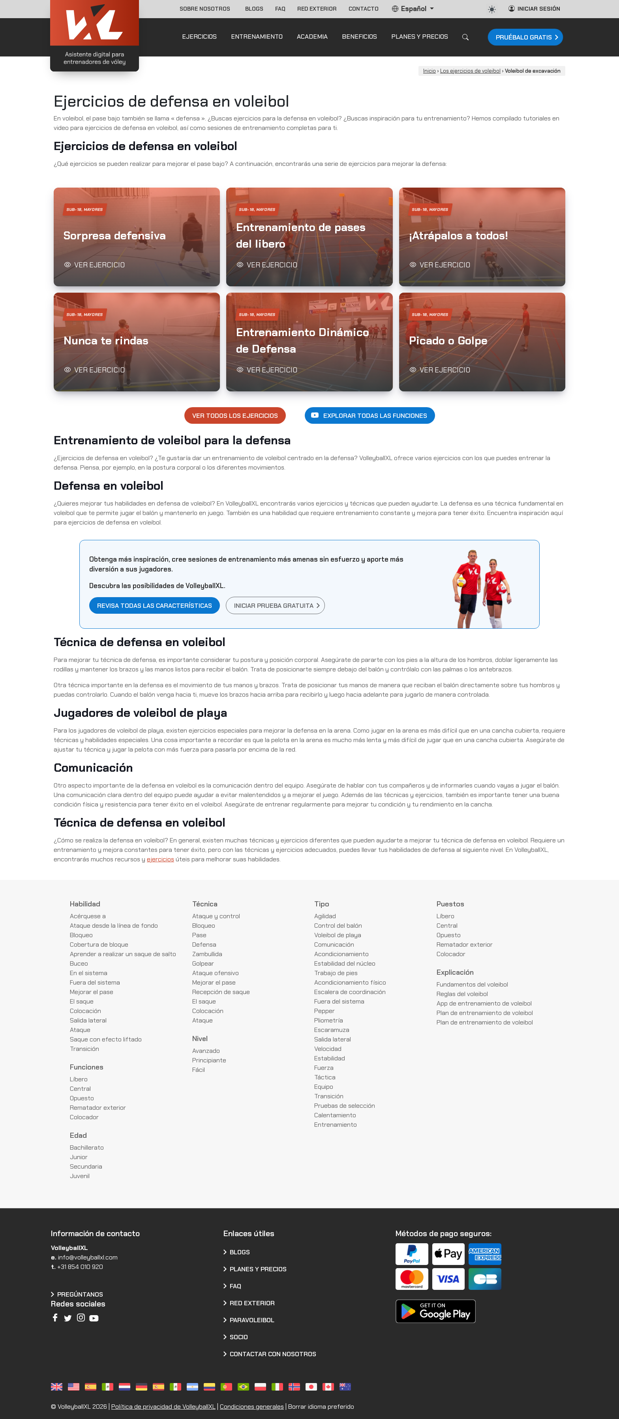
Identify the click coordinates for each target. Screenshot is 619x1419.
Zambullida (207, 954)
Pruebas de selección (344, 1105)
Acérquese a (88, 916)
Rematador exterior (98, 1107)
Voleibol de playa (337, 935)
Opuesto (82, 1098)
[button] (137, 237)
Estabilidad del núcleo (344, 963)
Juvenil (80, 1176)
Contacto (364, 8)
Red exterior (317, 8)
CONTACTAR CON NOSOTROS (273, 1354)
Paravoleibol (252, 1320)
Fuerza (324, 1068)
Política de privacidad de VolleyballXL (163, 1406)
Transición (84, 1049)
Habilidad (85, 904)
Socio (239, 1337)
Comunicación (334, 944)
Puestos (450, 904)
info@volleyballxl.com (88, 1257)
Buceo (79, 963)
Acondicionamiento (341, 954)
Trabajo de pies (336, 973)
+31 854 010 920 (80, 1267)
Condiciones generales (252, 1406)
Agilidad (325, 916)
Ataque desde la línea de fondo (114, 925)
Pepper (324, 1011)
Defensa (204, 944)
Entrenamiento (335, 1124)
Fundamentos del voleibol (472, 984)
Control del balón (338, 925)
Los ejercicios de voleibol (470, 71)
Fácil (198, 1070)
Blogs (254, 8)
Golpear (203, 963)
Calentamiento (335, 1115)
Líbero (79, 1079)
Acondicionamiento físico (350, 982)
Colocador (84, 1117)
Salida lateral (88, 1020)
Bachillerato (87, 1147)
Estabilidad (329, 1058)
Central (80, 1088)
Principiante (209, 1060)
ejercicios (160, 859)
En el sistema (88, 973)
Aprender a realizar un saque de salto (123, 954)
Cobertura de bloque (99, 944)
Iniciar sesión (534, 8)
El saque (82, 1001)
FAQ (280, 8)
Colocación (85, 1011)
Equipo (323, 1087)
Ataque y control (216, 916)
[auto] (492, 9)
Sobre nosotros (206, 8)
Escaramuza (331, 1030)
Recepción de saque (221, 992)
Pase (199, 935)
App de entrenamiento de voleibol (484, 1003)
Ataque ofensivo (215, 973)
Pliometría (328, 1020)
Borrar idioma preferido (321, 1406)
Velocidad (327, 1049)
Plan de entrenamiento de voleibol (485, 1013)
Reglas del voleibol (462, 994)
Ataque (80, 1030)
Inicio (429, 71)
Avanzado (206, 1051)
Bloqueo (81, 935)
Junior (79, 1157)
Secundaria (86, 1166)
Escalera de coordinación (350, 992)
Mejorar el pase (91, 992)
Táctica (325, 1077)
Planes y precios (258, 1269)
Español (409, 8)
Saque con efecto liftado (106, 1039)
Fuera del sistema (95, 982)
